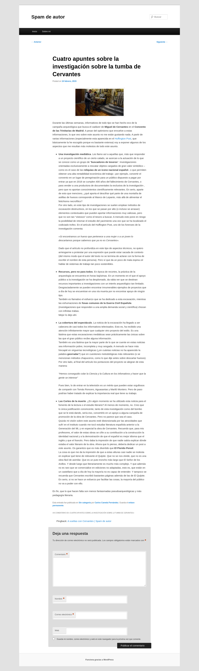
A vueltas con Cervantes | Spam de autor (89, 521)
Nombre (59, 599)
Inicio (34, 31)
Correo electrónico (64, 614)
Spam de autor (48, 16)
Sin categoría (85, 503)
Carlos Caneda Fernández (106, 503)
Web (57, 630)
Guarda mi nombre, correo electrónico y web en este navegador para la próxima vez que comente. (99, 639)
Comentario (61, 554)
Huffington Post (123, 138)
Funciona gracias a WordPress (99, 660)
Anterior (36, 42)
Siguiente (162, 42)
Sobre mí (46, 31)
